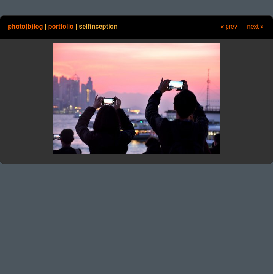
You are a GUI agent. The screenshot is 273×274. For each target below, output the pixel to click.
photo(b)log (25, 26)
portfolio (60, 26)
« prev (228, 26)
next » (255, 26)
